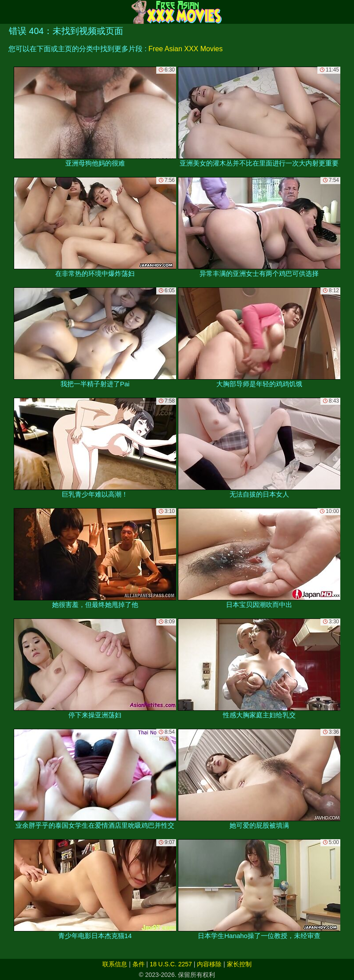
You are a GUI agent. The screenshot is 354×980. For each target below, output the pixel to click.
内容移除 (209, 964)
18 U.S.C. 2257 (171, 964)
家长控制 (239, 964)
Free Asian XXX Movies (185, 49)
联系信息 (114, 964)
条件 (138, 964)
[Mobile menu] (8, 12)
